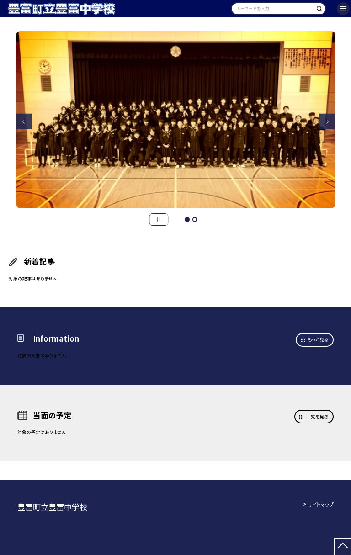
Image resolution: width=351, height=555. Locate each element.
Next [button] (327, 122)
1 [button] (187, 219)
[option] (175, 120)
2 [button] (194, 219)
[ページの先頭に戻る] (343, 547)
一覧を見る (317, 416)
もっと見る (318, 339)
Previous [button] (24, 122)
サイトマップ (321, 504)
